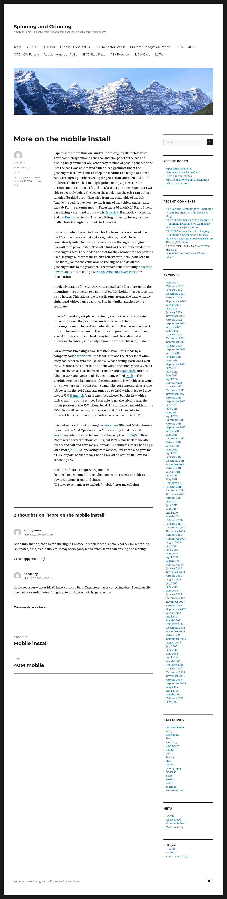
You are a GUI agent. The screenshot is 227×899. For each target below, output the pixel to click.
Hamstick (111, 212)
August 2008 (173, 579)
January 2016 (173, 386)
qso (16, 184)
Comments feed (175, 823)
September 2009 (176, 538)
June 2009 (172, 549)
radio (17, 172)
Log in (170, 816)
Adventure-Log (178, 856)
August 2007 (173, 612)
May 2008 (172, 590)
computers (172, 746)
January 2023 (174, 312)
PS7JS (133, 435)
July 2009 (171, 546)
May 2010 (171, 509)
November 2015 (175, 394)
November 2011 (175, 464)
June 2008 (172, 586)
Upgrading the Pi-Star (179, 168)
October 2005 (174, 679)
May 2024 (172, 282)
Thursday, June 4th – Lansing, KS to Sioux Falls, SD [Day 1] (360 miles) (189, 238)
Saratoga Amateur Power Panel (115, 272)
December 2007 (175, 598)
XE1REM (76, 450)
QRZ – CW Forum (26, 54)
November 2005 (175, 676)
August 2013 (173, 431)
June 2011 (171, 475)
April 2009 (172, 557)
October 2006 (174, 635)
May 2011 (171, 479)
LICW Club (142, 54)
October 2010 (173, 497)
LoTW (159, 54)
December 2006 (175, 627)
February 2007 (174, 624)
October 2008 (174, 575)
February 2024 (174, 286)
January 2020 (174, 345)
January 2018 (173, 356)
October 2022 (174, 319)
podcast (171, 772)
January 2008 (174, 594)
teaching (171, 786)
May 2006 (172, 653)
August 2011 (173, 471)
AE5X (192, 47)
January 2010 (173, 523)
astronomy (172, 734)
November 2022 (175, 316)
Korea (169, 764)
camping (171, 742)
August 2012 (173, 445)
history (170, 757)
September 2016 (175, 364)
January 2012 (173, 457)
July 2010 (171, 501)
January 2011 (173, 486)
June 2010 (171, 505)
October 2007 (174, 605)
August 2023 (173, 304)
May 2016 (171, 375)
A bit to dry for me (176, 183)
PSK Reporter (120, 54)
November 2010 (175, 494)
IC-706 (28, 181)
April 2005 (172, 690)
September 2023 (176, 301)
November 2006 (175, 631)
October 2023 (174, 297)
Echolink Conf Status (75, 47)
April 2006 (172, 657)
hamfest (18, 181)
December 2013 (175, 419)
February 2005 (174, 698)
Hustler (70, 217)
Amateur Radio (175, 727)
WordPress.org (175, 827)
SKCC (172, 852)
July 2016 (171, 368)
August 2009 (173, 542)
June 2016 (171, 371)
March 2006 (173, 661)
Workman (84, 356)
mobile (37, 181)
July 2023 (171, 308)
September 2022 (176, 323)
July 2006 (171, 646)
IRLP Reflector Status (110, 47)
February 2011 (174, 483)
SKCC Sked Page (94, 54)
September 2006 (176, 638)
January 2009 (174, 568)
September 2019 (175, 349)
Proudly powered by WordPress (62, 881)
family (170, 749)
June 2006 (172, 650)
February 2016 (174, 382)
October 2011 (173, 468)
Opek (129, 375)
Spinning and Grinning (43, 27)
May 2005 (172, 687)
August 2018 (173, 353)
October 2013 (173, 423)
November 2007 (175, 601)
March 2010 (173, 516)
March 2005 (173, 694)
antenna (18, 177)
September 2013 (175, 427)
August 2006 (173, 642)
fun (168, 753)
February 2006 (174, 664)
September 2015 (175, 401)
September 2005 (176, 683)
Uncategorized (175, 790)
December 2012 (175, 438)
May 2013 (171, 434)
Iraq (168, 760)
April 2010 (172, 512)
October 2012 (173, 442)
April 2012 (172, 453)
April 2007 (172, 616)
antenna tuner (32, 177)
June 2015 (171, 408)
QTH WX (49, 47)
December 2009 (175, 527)
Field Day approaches (179, 176)
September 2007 (176, 609)
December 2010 (175, 490)
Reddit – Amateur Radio (60, 54)
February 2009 (174, 564)
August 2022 (173, 327)
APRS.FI (32, 47)
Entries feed (173, 819)
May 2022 (172, 330)
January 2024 (174, 290)
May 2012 (171, 449)
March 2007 (173, 620)
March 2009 (173, 561)
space (169, 783)
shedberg (19, 162)
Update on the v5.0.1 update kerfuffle (187, 179)
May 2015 (171, 412)
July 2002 (171, 702)
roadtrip (171, 779)
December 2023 (175, 293)
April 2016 (172, 379)
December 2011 (175, 460)
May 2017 (171, 360)
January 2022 (174, 334)
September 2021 (175, 342)
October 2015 (173, 397)
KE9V (179, 47)
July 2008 (171, 583)
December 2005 (175, 672)
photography (173, 768)
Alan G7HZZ (173, 253)
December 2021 (175, 338)
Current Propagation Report (150, 47)
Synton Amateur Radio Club (182, 172)
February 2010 (174, 520)
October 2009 (174, 535)
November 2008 (175, 572)
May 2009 (172, 553)
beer (169, 738)
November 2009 (175, 531)
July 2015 (171, 405)
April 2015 (172, 416)
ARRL (18, 47)
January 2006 (174, 668)
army (169, 731)
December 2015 (175, 390)
